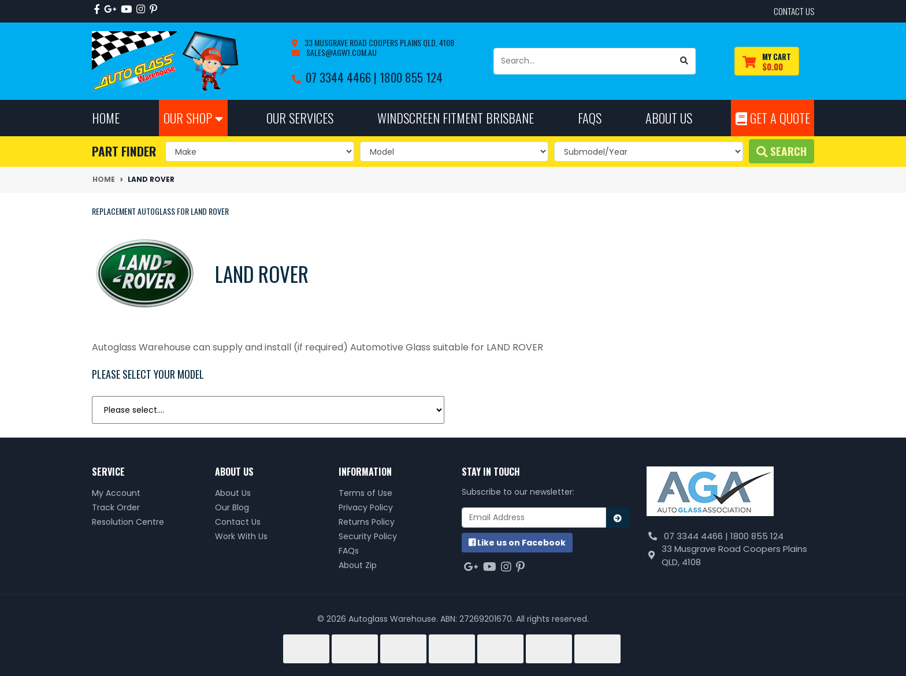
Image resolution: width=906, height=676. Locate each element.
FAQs (349, 551)
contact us (794, 11)
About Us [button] (668, 117)
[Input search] (583, 61)
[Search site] (684, 61)
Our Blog (232, 507)
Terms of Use (365, 493)
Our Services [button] (299, 117)
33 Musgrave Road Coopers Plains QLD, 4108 (378, 42)
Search (781, 151)
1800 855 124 (411, 77)
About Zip (358, 565)
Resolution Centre (128, 522)
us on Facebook (517, 542)
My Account (116, 493)
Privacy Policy (366, 507)
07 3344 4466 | (343, 77)
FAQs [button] (589, 117)
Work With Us (241, 536)
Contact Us (238, 522)
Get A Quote (773, 117)
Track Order (116, 507)
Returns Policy (367, 522)
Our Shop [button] (193, 117)
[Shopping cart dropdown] (767, 61)
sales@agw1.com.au (341, 52)
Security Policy (368, 536)
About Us (233, 493)
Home (106, 117)
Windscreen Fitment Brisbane (455, 117)
